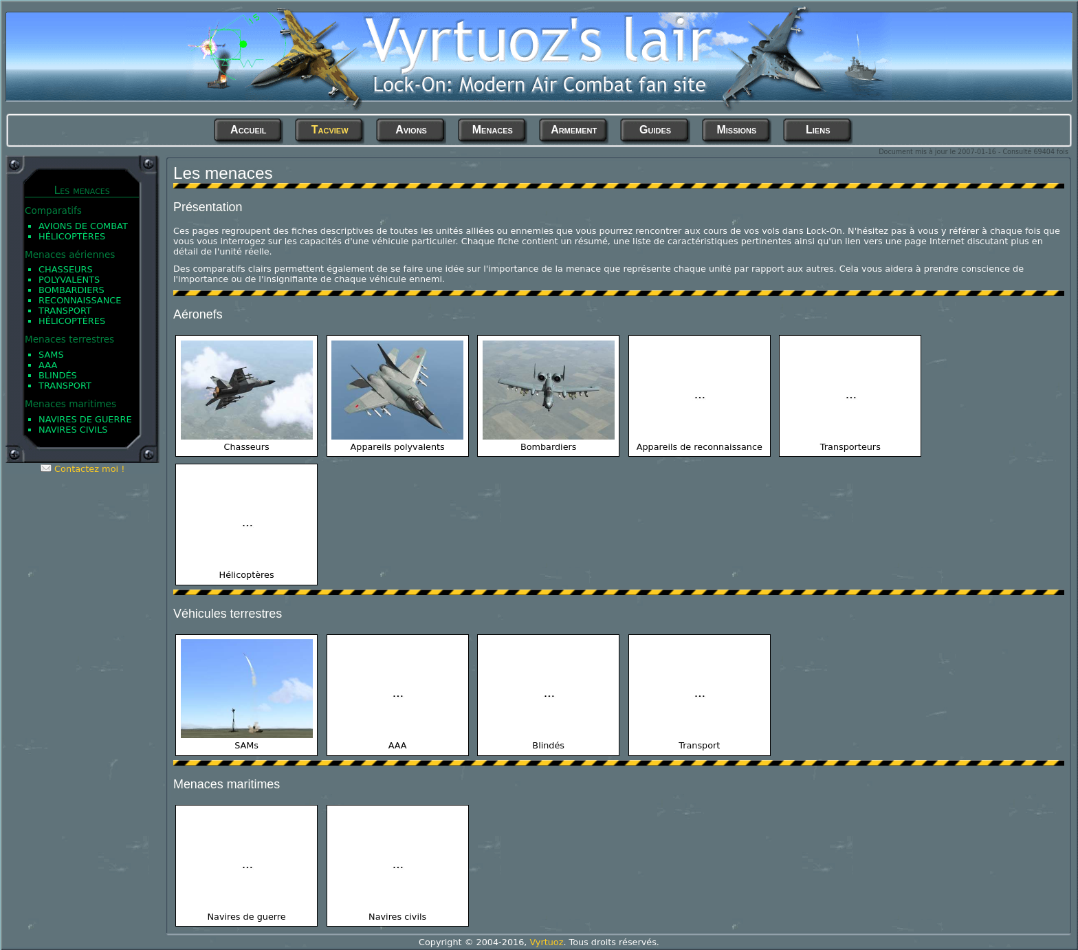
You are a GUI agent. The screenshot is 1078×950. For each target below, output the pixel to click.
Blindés (57, 375)
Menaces (492, 130)
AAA (47, 365)
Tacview (330, 130)
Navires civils (73, 429)
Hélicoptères (71, 236)
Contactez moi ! (89, 469)
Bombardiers (71, 290)
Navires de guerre (85, 419)
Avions (411, 130)
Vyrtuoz (546, 942)
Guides (655, 130)
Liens (818, 130)
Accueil (248, 130)
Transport (64, 310)
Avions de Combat (83, 226)
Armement (574, 130)
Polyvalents (69, 279)
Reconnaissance (80, 300)
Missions (736, 130)
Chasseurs (65, 269)
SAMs (51, 354)
